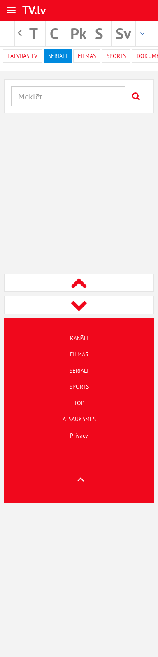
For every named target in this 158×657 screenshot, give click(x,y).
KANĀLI (79, 338)
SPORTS (79, 387)
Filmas (87, 56)
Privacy (79, 435)
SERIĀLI (79, 370)
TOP (79, 403)
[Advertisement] (77, 195)
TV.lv (34, 10)
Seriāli (57, 56)
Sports (116, 56)
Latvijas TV (22, 56)
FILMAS (79, 354)
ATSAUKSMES (79, 419)
